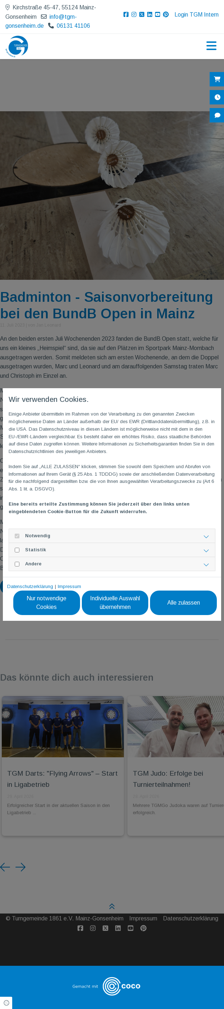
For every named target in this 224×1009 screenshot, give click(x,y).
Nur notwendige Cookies (47, 602)
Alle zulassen (183, 603)
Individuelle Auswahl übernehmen (115, 602)
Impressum (69, 586)
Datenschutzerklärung (30, 586)
